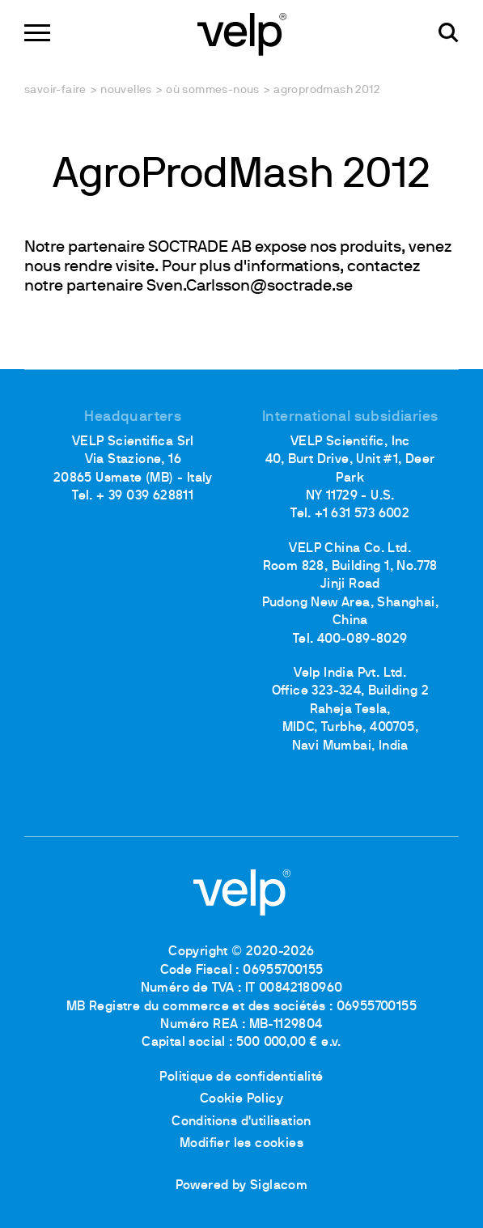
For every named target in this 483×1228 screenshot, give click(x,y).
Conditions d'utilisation (241, 1122)
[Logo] (241, 32)
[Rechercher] (449, 33)
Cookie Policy (241, 1099)
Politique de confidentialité (241, 1077)
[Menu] (37, 32)
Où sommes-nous (213, 90)
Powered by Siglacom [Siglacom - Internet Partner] (242, 1186)
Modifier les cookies (241, 1143)
